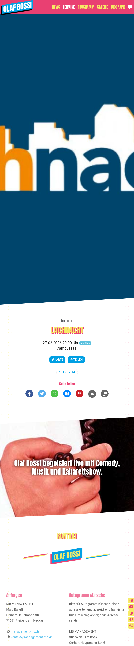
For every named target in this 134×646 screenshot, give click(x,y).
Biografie (118, 7)
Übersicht (67, 372)
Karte (57, 359)
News (56, 7)
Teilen (76, 359)
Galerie (102, 7)
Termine (69, 7)
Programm (86, 7)
